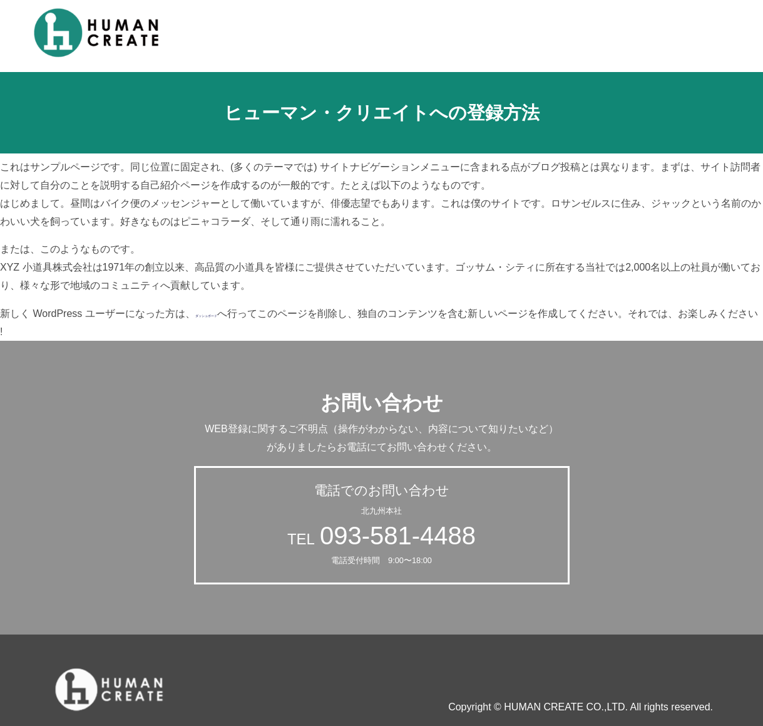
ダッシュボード (230, 313)
